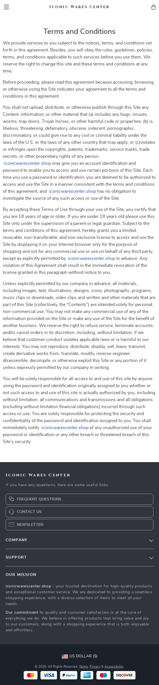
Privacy (95, 666)
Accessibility (113, 666)
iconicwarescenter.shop (27, 163)
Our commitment (22, 613)
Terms (83, 666)
